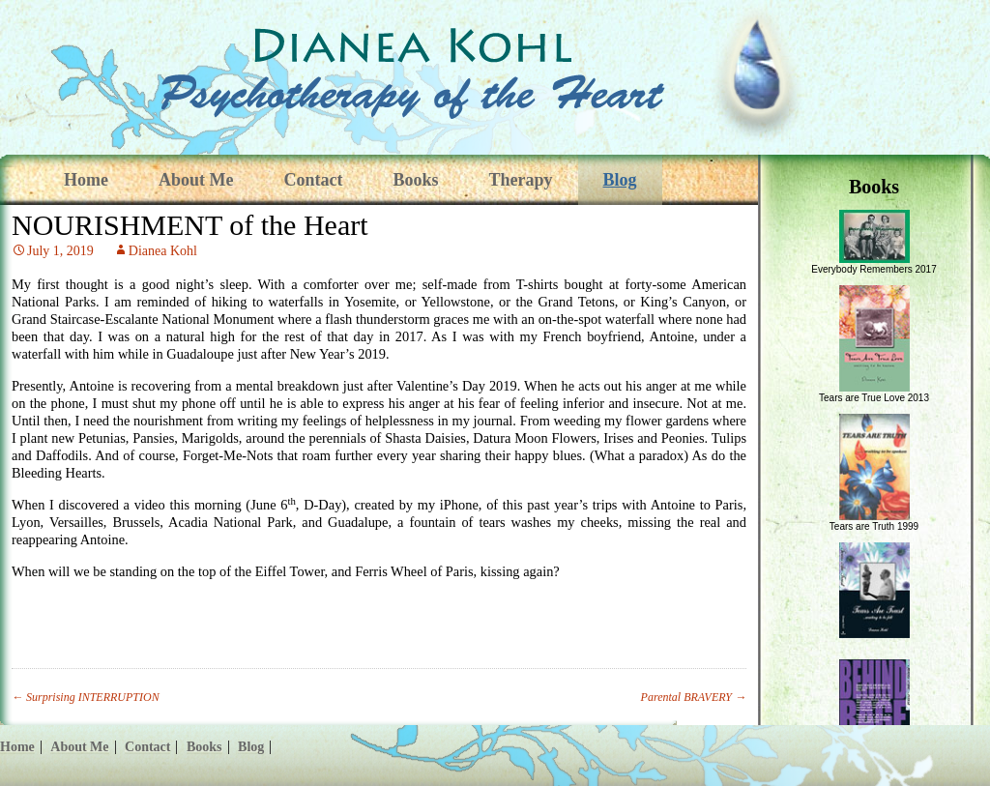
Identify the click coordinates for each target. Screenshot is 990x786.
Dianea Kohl (163, 251)
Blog (620, 179)
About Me (196, 179)
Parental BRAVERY (693, 697)
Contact (312, 179)
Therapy (521, 179)
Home (86, 179)
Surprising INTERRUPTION (86, 697)
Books (415, 179)
